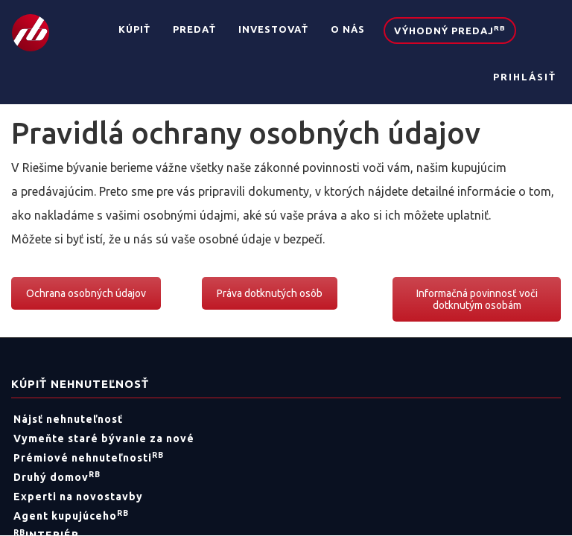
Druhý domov (57, 477)
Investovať (273, 29)
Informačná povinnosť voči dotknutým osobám (477, 299)
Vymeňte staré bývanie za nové (103, 438)
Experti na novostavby (78, 496)
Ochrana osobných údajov (86, 293)
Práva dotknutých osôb (269, 293)
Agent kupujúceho (71, 516)
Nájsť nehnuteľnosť (68, 419)
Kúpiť (134, 29)
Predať (194, 29)
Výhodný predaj (450, 30)
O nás (348, 29)
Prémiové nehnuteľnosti (88, 458)
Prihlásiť (524, 76)
